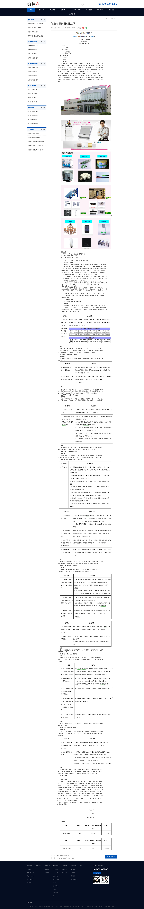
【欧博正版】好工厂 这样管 (36, 150)
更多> (54, 896)
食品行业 (55, 889)
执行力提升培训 (32, 102)
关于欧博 (72, 14)
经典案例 (89, 10)
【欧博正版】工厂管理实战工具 (37, 145)
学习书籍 (100, 10)
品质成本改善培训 (33, 80)
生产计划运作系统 (33, 45)
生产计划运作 (30, 872)
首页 (31, 10)
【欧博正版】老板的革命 (35, 137)
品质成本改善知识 (33, 71)
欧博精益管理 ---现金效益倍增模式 (37, 23)
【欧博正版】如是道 (33, 133)
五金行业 (55, 892)
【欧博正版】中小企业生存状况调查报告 (37, 141)
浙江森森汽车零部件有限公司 (65, 858)
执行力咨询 (30, 879)
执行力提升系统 (32, 89)
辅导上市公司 (76, 10)
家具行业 (55, 876)
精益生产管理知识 (33, 32)
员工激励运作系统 (33, 111)
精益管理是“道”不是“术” (34, 27)
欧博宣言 (73, 872)
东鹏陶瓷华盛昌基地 (62, 855)
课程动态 (111, 10)
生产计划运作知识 (33, 49)
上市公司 (55, 872)
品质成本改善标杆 (33, 75)
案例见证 (113, 18)
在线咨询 (96, 873)
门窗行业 (55, 886)
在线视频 (47, 872)
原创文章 (47, 869)
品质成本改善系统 (33, 67)
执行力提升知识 (32, 93)
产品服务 (52, 10)
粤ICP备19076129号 (108, 906)
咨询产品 (41, 10)
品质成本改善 (30, 876)
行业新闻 (64, 872)
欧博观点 (63, 10)
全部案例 (55, 869)
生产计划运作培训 (33, 58)
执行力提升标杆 (32, 97)
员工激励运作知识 (33, 115)
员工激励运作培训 (33, 124)
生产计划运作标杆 (33, 54)
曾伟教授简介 (74, 879)
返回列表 (111, 857)
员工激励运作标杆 (33, 119)
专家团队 (73, 876)
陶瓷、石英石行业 (56, 881)
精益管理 (29, 869)
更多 (43, 19)
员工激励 (29, 882)
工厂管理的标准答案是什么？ (36, 36)
